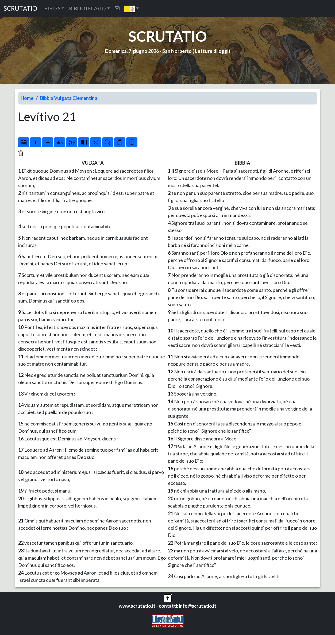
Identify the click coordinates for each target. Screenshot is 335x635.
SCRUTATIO (20, 8)
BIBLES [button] (52, 8)
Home (27, 98)
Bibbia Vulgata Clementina (68, 98)
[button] (131, 8)
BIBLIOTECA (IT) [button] (87, 8)
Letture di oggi (212, 51)
